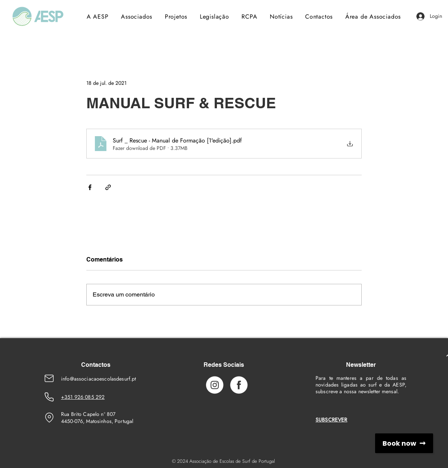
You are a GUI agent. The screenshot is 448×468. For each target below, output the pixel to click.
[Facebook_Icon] (239, 384)
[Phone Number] (49, 397)
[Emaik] (49, 378)
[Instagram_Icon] (214, 384)
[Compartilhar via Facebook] (89, 187)
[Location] (49, 417)
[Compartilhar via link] (108, 187)
